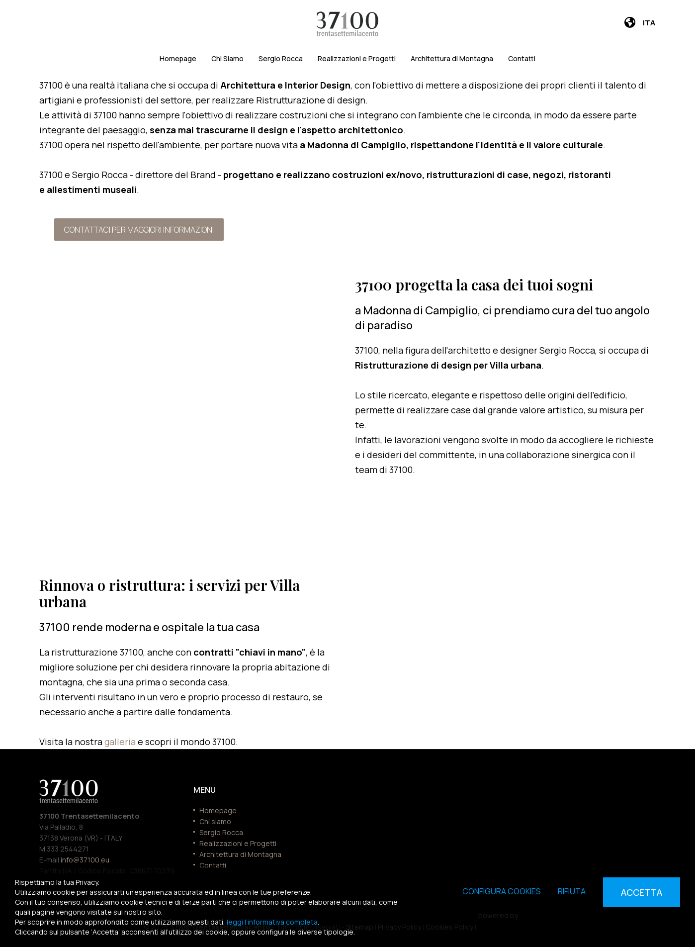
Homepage (178, 58)
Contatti (521, 58)
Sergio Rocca (281, 58)
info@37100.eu (85, 859)
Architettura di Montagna (452, 58)
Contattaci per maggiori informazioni (139, 229)
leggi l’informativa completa (272, 922)
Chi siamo (215, 821)
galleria (121, 742)
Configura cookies (501, 891)
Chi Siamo (227, 58)
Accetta (641, 892)
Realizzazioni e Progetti (357, 58)
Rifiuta (572, 891)
